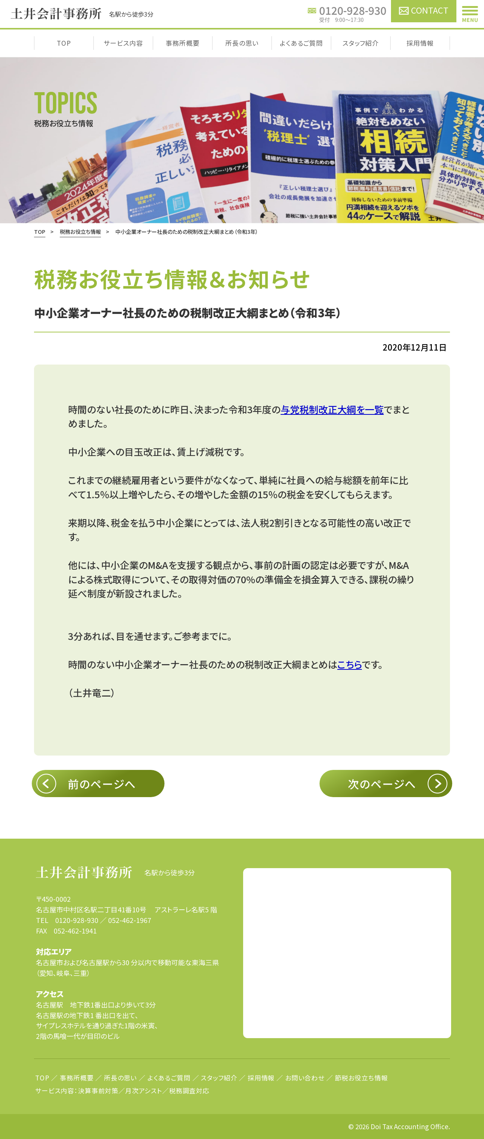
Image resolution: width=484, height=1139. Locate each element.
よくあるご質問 (301, 43)
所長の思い (241, 43)
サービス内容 (123, 43)
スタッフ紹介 (361, 43)
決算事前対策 (98, 1090)
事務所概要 (182, 43)
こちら (349, 664)
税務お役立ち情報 (80, 231)
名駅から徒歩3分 (115, 872)
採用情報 (419, 43)
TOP (64, 43)
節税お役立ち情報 (361, 1077)
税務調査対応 (189, 1090)
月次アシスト (143, 1090)
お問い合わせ (304, 1077)
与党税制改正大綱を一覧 (332, 409)
